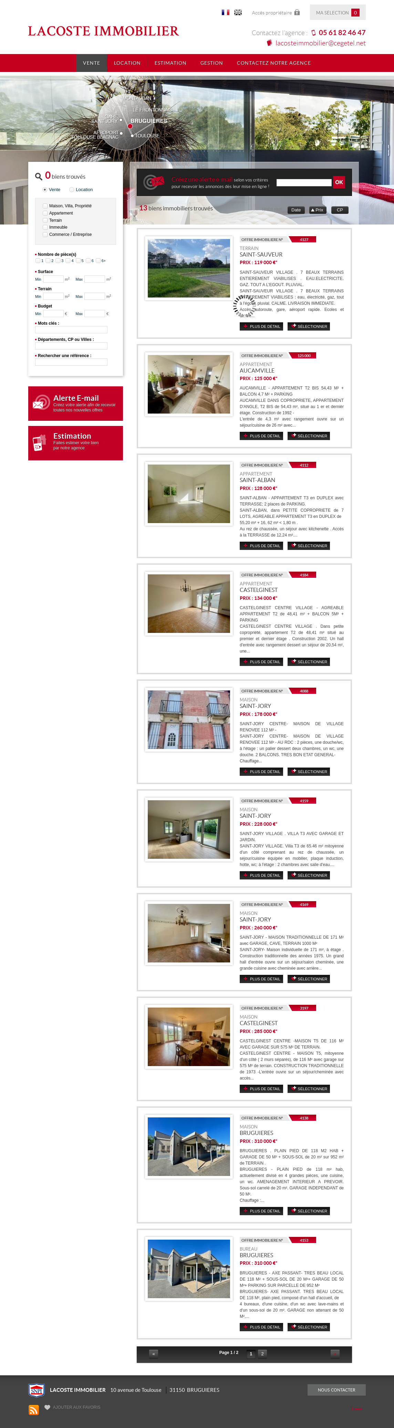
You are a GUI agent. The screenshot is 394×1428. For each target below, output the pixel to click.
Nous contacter (336, 1390)
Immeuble (58, 227)
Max (79, 279)
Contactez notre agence (274, 63)
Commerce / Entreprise (70, 234)
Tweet (357, 1408)
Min (38, 279)
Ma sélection (338, 12)
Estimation (171, 63)
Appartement (61, 213)
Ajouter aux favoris (72, 1407)
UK (238, 14)
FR (225, 14)
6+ (104, 261)
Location (127, 63)
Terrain (55, 220)
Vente (91, 63)
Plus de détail (265, 326)
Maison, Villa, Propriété (70, 206)
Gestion (211, 63)
